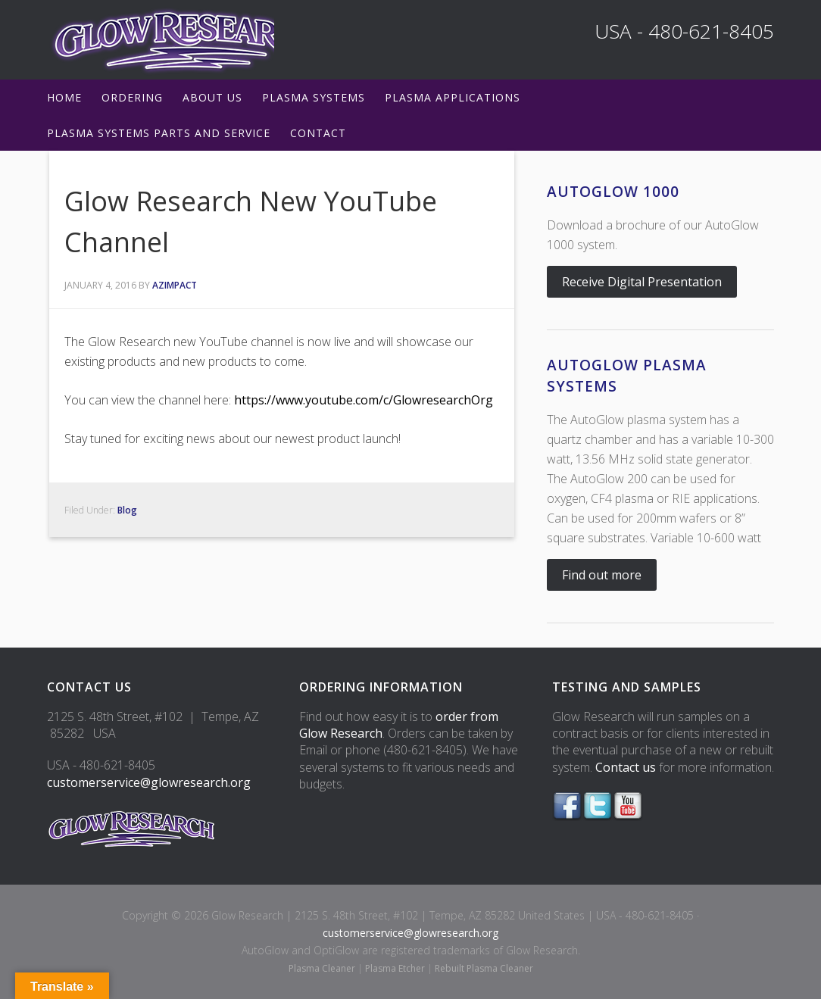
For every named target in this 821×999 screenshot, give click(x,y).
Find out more (602, 575)
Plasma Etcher (395, 968)
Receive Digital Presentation (642, 281)
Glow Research (160, 40)
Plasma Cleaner (322, 968)
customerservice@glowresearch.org (149, 782)
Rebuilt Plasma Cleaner (484, 968)
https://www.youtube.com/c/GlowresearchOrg (363, 400)
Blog (127, 510)
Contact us (625, 767)
